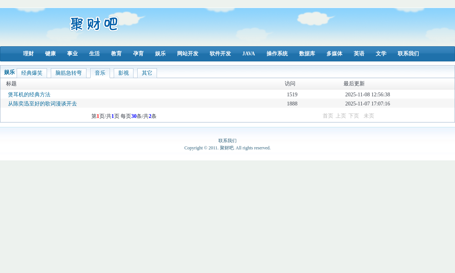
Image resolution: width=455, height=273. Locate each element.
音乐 (100, 73)
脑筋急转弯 (68, 73)
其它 (147, 73)
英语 (359, 53)
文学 (381, 53)
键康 (50, 53)
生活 (94, 53)
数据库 (307, 53)
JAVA (248, 53)
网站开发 (187, 53)
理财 (28, 53)
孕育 (138, 53)
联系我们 (408, 53)
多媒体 (334, 53)
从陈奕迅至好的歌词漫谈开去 (42, 104)
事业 (72, 53)
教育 (116, 53)
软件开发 (220, 53)
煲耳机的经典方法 (29, 94)
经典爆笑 (31, 73)
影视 (123, 73)
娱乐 (160, 53)
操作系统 (277, 53)
